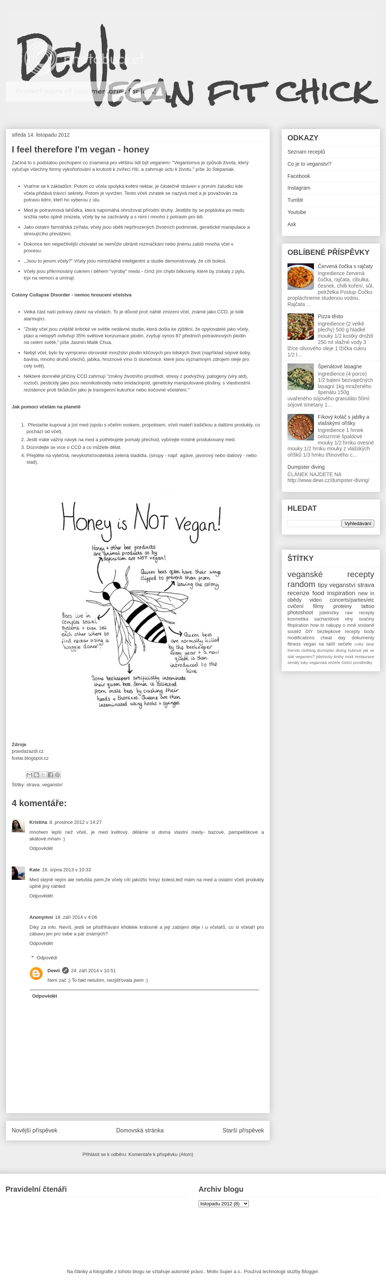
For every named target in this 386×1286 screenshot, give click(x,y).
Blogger (310, 1271)
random (301, 584)
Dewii (53, 970)
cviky (359, 644)
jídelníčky (329, 612)
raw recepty (359, 612)
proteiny (342, 606)
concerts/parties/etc (352, 600)
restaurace (364, 656)
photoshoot (300, 612)
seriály (293, 662)
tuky (304, 662)
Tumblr (295, 200)
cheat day (333, 637)
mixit (349, 656)
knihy (339, 656)
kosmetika (297, 619)
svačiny (366, 619)
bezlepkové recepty (338, 631)
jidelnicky (324, 656)
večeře (345, 644)
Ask (291, 224)
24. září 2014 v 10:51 (93, 970)
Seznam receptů (306, 152)
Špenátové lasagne (340, 366)
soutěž (294, 631)
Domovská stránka (140, 1130)
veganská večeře (324, 662)
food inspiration (333, 593)
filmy (318, 606)
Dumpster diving (306, 467)
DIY (309, 631)
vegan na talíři (319, 644)
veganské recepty (330, 574)
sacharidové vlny (333, 619)
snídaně (366, 625)
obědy (294, 600)
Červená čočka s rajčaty (345, 266)
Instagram (298, 188)
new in (366, 593)
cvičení (295, 606)
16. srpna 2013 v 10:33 (66, 869)
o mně (349, 625)
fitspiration (297, 625)
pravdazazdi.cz (28, 751)
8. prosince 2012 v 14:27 (75, 822)
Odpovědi (47, 957)
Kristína (38, 822)
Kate (34, 869)
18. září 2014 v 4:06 (76, 917)
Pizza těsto (330, 316)
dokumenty (362, 637)
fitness (294, 644)
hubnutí (354, 650)
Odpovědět (41, 848)
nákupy (333, 625)
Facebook (298, 176)
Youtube (296, 212)
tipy (322, 584)
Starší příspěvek (243, 1130)
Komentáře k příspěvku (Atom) (160, 1154)
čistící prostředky (357, 662)
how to (317, 625)
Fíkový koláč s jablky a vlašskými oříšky (343, 420)
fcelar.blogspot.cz (30, 758)
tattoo (367, 606)
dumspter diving (331, 650)
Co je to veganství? (309, 164)
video (316, 600)
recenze (298, 593)
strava (32, 784)
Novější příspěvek (34, 1130)
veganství (52, 784)
